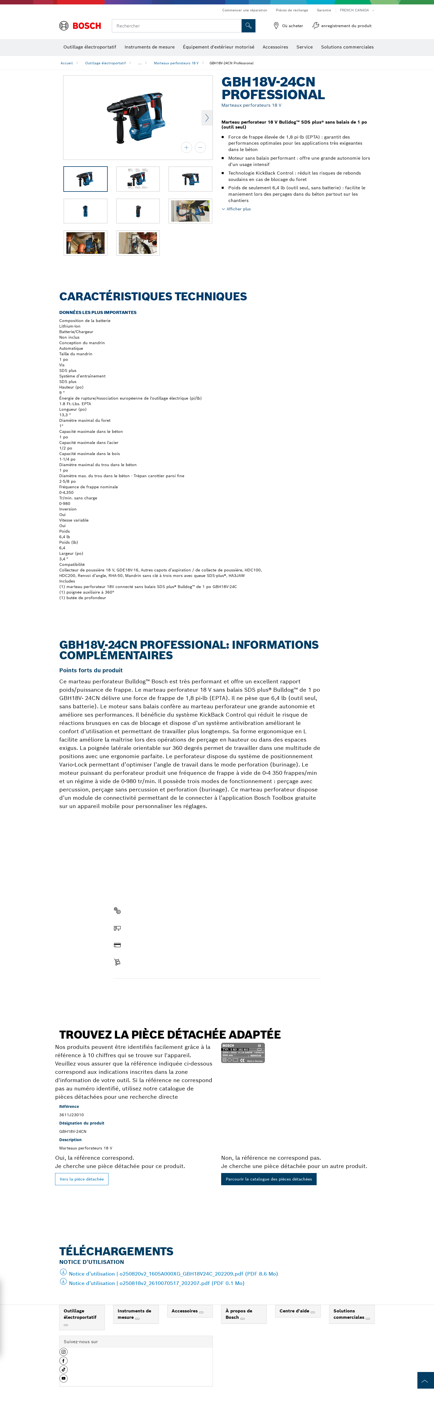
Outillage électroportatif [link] (80, 1314)
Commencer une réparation (244, 10)
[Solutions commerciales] (368, 1319)
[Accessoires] (201, 1312)
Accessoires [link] (185, 1311)
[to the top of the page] (425, 1380)
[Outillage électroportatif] (66, 1325)
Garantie (324, 10)
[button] (64, 1353)
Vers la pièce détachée (82, 1179)
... (139, 63)
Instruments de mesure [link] (134, 1314)
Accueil (67, 63)
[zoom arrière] (200, 147)
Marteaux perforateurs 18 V (176, 63)
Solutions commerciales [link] (350, 1314)
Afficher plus (239, 208)
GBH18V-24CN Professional (232, 63)
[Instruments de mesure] (137, 1319)
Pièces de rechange (292, 10)
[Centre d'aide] (313, 1312)
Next (207, 118)
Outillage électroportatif (105, 63)
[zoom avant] (186, 147)
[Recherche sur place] (248, 25)
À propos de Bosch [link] (239, 1314)
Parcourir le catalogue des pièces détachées (269, 1179)
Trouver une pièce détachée (145, 990)
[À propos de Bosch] (242, 1319)
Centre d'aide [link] (295, 1311)
